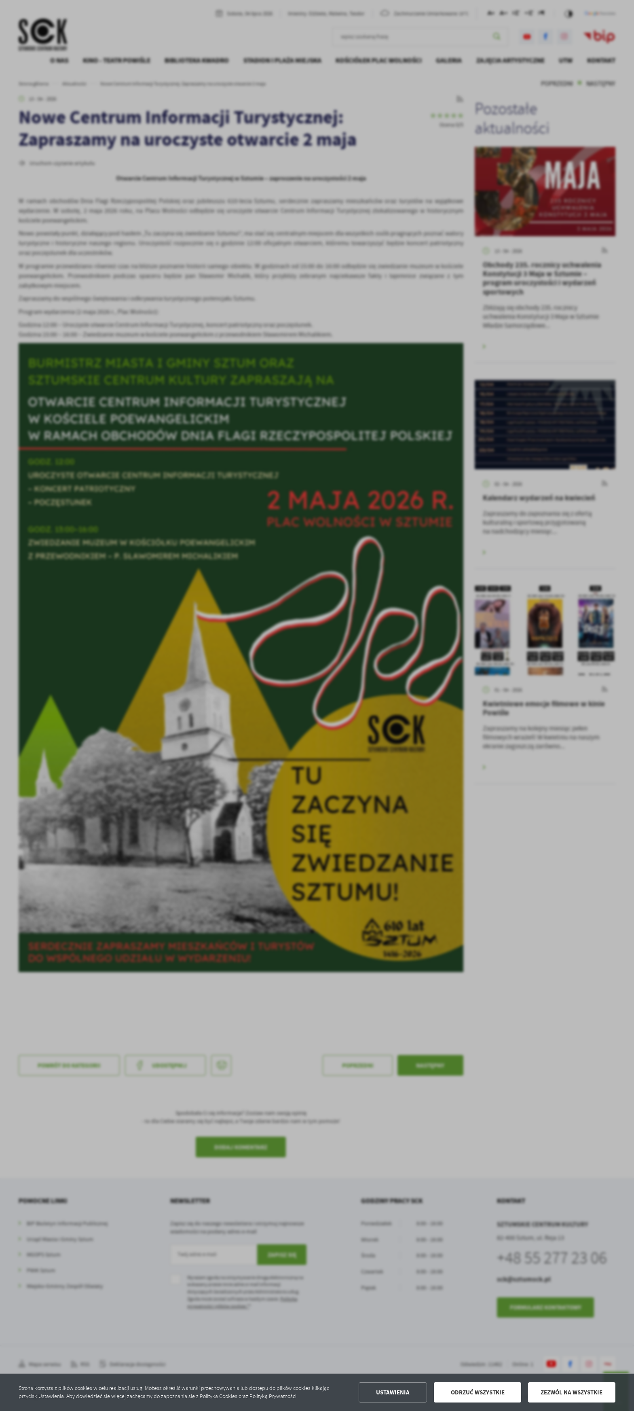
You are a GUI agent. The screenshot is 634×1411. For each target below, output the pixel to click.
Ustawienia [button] (393, 1392)
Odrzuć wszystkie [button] (478, 1392)
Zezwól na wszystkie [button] (571, 1392)
